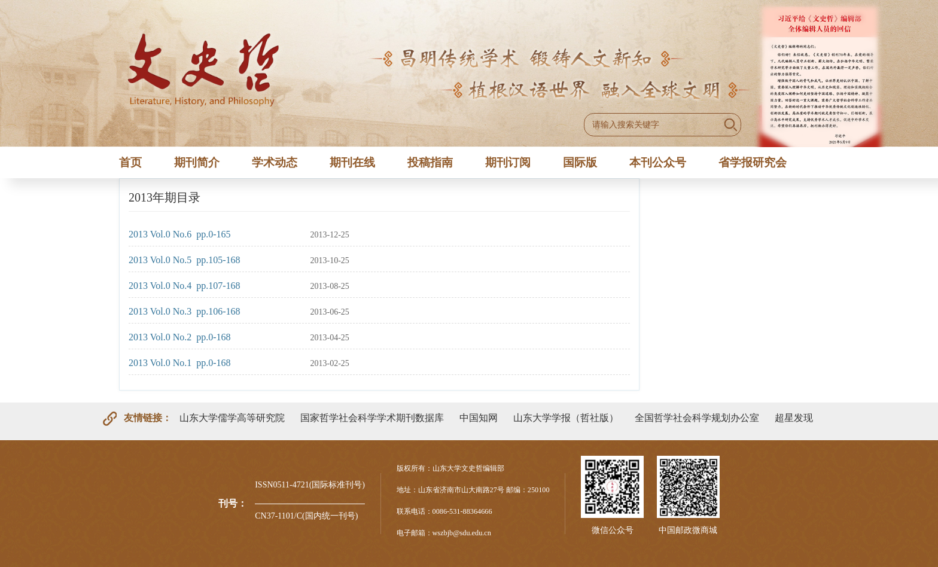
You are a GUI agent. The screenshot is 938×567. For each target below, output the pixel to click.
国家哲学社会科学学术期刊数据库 (372, 418)
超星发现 (794, 418)
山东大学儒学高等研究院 (232, 418)
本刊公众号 (657, 162)
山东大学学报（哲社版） (566, 418)
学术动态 (274, 162)
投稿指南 (430, 162)
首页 (130, 162)
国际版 (580, 162)
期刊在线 (352, 162)
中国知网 (478, 418)
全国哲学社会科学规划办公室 (697, 418)
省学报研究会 (752, 162)
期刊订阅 (508, 162)
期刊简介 (197, 162)
